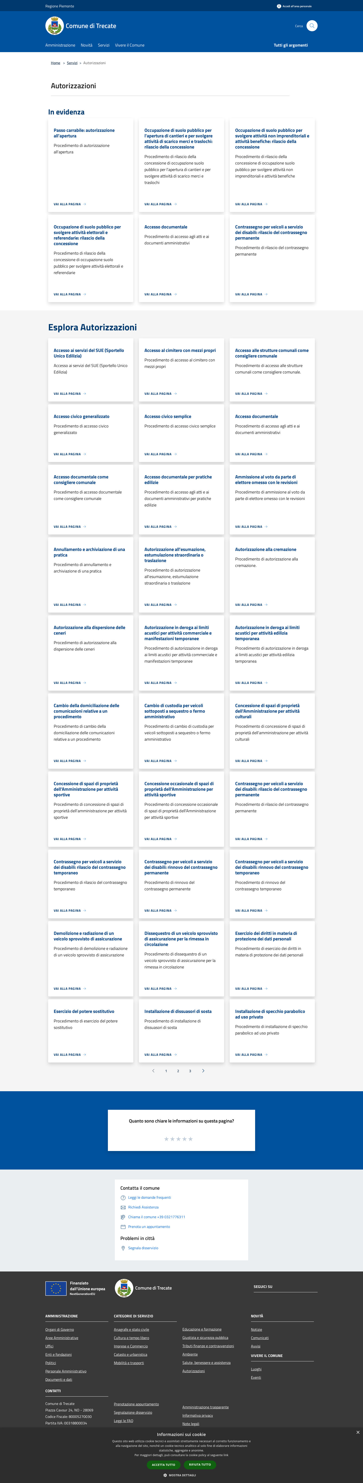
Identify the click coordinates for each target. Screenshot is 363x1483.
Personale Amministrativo (65, 1371)
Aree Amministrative (61, 1338)
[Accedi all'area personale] (294, 6)
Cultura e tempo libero (131, 1338)
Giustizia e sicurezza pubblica (205, 1337)
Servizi (72, 63)
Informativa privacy (197, 1415)
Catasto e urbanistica (130, 1354)
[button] (181, 1475)
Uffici (49, 1346)
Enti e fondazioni (58, 1354)
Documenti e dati (58, 1379)
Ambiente (190, 1354)
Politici (50, 1363)
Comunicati (260, 1338)
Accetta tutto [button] (163, 1465)
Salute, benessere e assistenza (206, 1362)
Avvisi (255, 1346)
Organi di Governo (59, 1329)
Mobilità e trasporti (129, 1363)
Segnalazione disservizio (133, 1412)
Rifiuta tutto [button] (200, 1465)
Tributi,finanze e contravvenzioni (208, 1346)
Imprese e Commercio (131, 1346)
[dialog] (181, 1455)
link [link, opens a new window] (226, 1455)
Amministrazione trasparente (205, 1407)
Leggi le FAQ (123, 1420)
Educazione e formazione (202, 1329)
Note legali (190, 1423)
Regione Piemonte (59, 6)
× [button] (358, 1432)
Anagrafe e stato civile (131, 1329)
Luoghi (256, 1369)
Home (55, 63)
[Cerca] (312, 25)
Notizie (256, 1329)
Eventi (256, 1377)
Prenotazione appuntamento (136, 1404)
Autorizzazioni (193, 1371)
